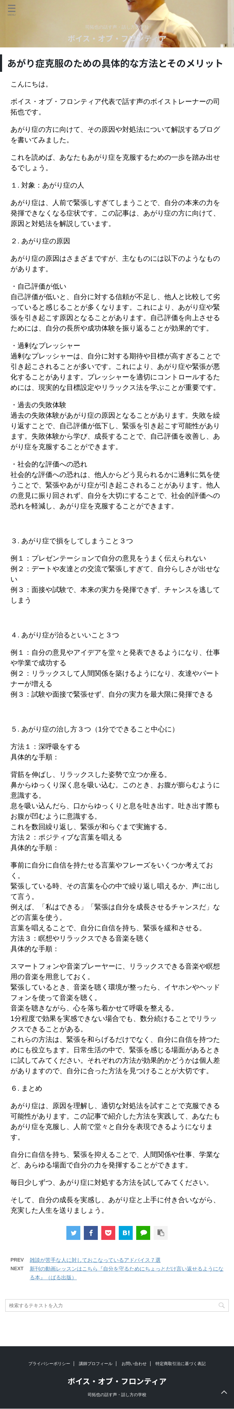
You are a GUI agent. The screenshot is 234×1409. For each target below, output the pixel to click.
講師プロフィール (95, 1363)
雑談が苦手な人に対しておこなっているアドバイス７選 (95, 1260)
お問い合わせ (134, 1363)
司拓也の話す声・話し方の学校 (117, 1394)
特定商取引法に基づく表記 (180, 1363)
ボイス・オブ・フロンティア (117, 38)
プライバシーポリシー (49, 1363)
